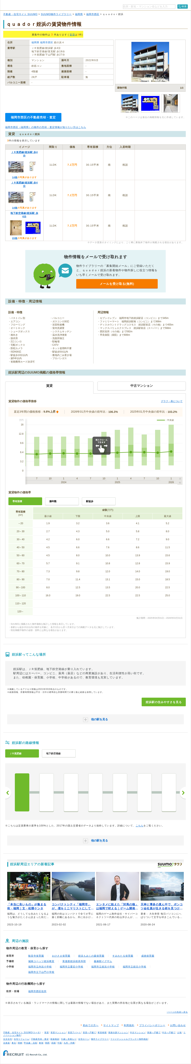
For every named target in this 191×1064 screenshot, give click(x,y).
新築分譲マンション (118, 1032)
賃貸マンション (58, 1032)
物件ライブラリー (100, 1039)
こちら (139, 825)
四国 (53, 1043)
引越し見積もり (68, 1039)
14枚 (14, 177)
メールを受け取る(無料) (117, 283)
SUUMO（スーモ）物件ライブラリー (30, 5)
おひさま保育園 (61, 955)
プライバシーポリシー (152, 1025)
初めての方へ (91, 1025)
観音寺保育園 (36, 955)
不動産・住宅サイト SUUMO (20, 14)
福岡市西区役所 (37, 991)
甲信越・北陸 (30, 1043)
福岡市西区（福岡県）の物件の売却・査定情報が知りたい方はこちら (45, 127)
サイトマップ (111, 1025)
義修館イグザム (103, 961)
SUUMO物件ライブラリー (56, 14)
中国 (59, 1043)
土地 (179, 1032)
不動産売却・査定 (40, 1039)
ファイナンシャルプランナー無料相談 (129, 1039)
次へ (183, 793)
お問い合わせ (178, 1025)
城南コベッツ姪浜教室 (41, 961)
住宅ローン (83, 1039)
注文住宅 (7, 1039)
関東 (20, 1043)
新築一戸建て (154, 1032)
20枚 (14, 238)
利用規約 (129, 1025)
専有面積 (17, 501)
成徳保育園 (147, 955)
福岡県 (79, 14)
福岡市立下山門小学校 (41, 972)
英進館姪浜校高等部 (74, 961)
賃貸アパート (74, 1032)
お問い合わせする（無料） (160, 159)
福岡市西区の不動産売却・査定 (33, 117)
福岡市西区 (92, 14)
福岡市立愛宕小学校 (71, 966)
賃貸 (72, 34)
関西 (47, 1043)
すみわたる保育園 (122, 955)
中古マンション (137, 1032)
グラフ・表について (172, 401)
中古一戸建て (168, 1032)
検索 (184, 6)
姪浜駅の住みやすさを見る (164, 702)
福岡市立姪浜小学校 (103, 966)
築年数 (53, 501)
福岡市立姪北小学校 (134, 966)
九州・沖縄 (69, 1043)
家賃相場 (102, 1032)
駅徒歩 (89, 501)
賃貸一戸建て (89, 1032)
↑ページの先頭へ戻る (177, 1012)
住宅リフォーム (21, 1039)
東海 (41, 1043)
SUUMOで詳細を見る (160, 170)
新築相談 (54, 1039)
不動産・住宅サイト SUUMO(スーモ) (22, 1032)
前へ (8, 793)
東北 (14, 1043)
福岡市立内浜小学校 (40, 966)
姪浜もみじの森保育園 (91, 955)
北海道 (6, 1043)
